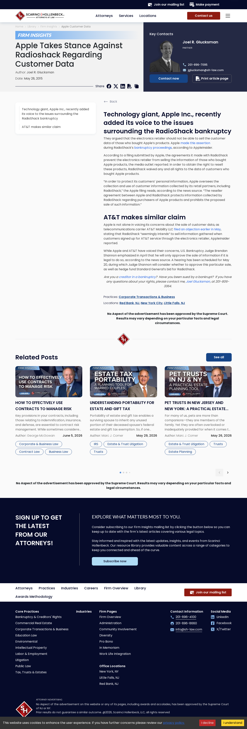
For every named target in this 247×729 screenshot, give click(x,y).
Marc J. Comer (112, 435)
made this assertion (195, 143)
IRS (96, 444)
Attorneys (104, 15)
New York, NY (109, 671)
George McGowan (41, 435)
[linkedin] (122, 86)
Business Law (58, 452)
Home (19, 26)
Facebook (221, 623)
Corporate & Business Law (38, 444)
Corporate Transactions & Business (147, 297)
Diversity (105, 635)
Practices (47, 588)
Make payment (204, 4)
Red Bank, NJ (129, 303)
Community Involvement (118, 629)
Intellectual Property (31, 647)
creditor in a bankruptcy (137, 277)
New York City (152, 303)
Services (126, 15)
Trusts (98, 452)
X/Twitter (221, 629)
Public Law (23, 666)
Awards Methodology (33, 596)
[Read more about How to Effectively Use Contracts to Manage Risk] (48, 415)
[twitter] (116, 86)
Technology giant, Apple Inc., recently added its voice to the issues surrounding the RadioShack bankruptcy (55, 114)
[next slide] (228, 472)
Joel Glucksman (198, 281)
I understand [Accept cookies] (232, 723)
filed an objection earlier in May (197, 229)
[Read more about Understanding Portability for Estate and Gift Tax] (123, 415)
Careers (91, 588)
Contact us (203, 15)
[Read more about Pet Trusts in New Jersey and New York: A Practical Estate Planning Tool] (198, 415)
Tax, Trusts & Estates (31, 672)
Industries (69, 588)
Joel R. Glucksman (40, 72)
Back (110, 101)
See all (219, 357)
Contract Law (29, 452)
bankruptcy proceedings (153, 147)
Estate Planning (180, 452)
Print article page (212, 78)
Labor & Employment (31, 654)
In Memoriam (109, 647)
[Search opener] (228, 4)
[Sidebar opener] (228, 16)
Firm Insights (48, 26)
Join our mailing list (166, 4)
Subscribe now (115, 561)
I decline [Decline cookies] (207, 723)
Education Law (26, 635)
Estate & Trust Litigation (125, 444)
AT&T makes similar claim (41, 127)
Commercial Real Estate (33, 623)
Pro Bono (106, 641)
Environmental (26, 641)
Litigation (22, 660)
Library (32, 26)
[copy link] (136, 86)
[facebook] (109, 86)
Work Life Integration (115, 654)
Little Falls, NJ (174, 303)
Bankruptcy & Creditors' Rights (38, 617)
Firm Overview (116, 588)
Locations (147, 15)
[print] (129, 86)
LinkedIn (220, 617)
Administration (110, 623)
